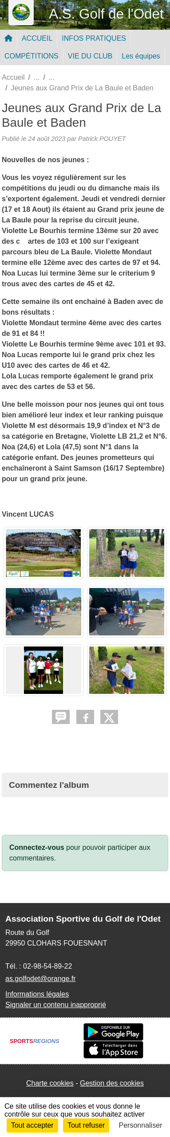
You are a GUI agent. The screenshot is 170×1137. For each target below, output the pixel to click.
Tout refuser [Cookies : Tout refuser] (86, 1125)
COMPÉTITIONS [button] (31, 56)
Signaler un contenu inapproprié (55, 1005)
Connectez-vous (36, 847)
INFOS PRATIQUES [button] (94, 38)
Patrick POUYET (102, 138)
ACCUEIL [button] (37, 38)
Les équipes (141, 56)
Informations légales (37, 994)
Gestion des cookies (112, 1083)
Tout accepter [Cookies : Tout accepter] (32, 1125)
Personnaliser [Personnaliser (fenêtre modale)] (140, 1125)
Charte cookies (50, 1083)
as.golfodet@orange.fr (40, 978)
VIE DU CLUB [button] (90, 56)
